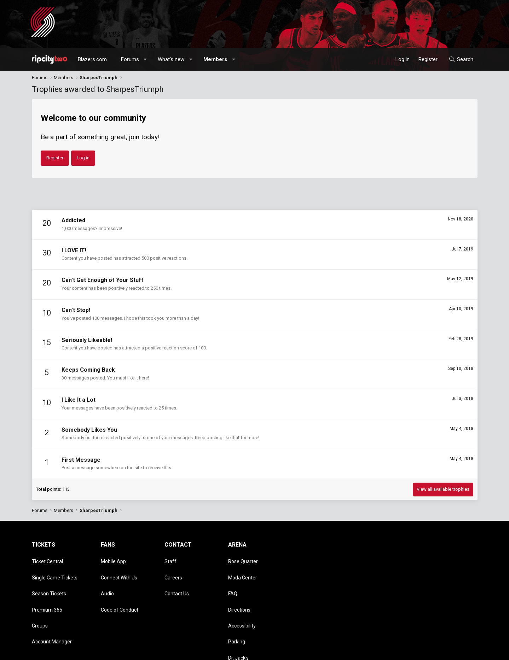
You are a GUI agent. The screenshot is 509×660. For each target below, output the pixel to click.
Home (458, 651)
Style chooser (315, 651)
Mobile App (113, 558)
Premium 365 (47, 589)
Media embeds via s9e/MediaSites (186, 651)
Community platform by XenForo (90, 651)
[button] (145, 59)
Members (215, 59)
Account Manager (52, 609)
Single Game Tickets (54, 569)
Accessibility (242, 599)
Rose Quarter (243, 558)
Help (443, 651)
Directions (239, 589)
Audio (107, 579)
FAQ (232, 579)
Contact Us (176, 579)
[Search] (460, 59)
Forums (130, 59)
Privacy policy (421, 651)
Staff (170, 558)
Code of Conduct (119, 589)
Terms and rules (387, 651)
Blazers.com (92, 59)
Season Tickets (49, 579)
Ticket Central (47, 558)
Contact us (355, 651)
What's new (171, 59)
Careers (173, 569)
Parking (236, 609)
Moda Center (242, 569)
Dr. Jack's (238, 620)
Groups (40, 599)
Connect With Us (119, 569)
